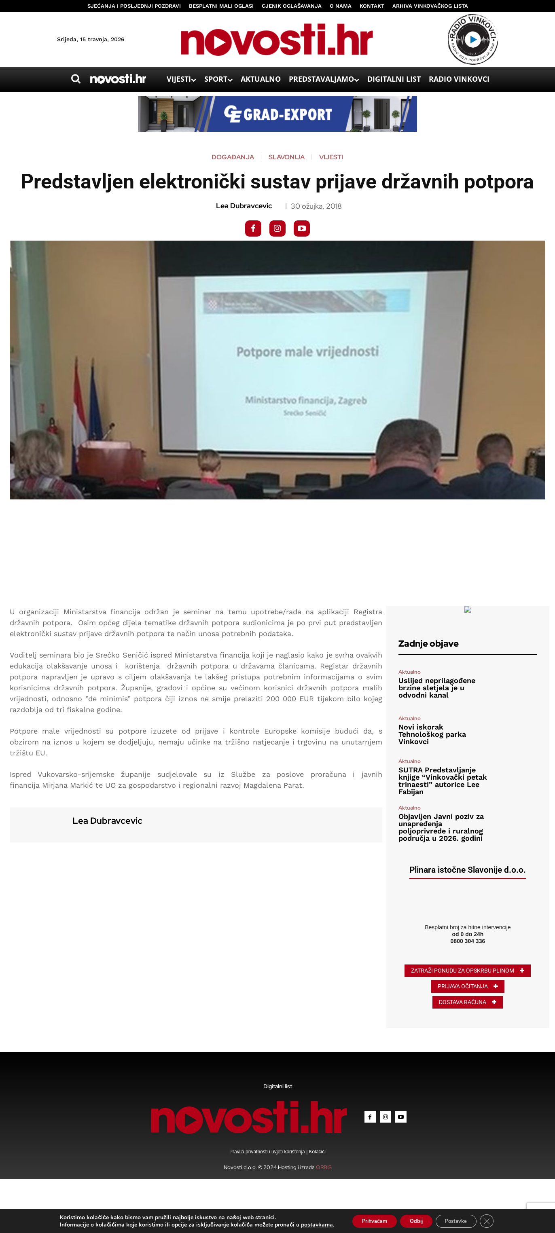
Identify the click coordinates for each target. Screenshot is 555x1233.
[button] (76, 79)
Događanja (233, 157)
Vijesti (331, 157)
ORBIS (324, 1167)
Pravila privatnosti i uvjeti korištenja (267, 1152)
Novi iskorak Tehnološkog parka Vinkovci (432, 734)
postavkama (306, 1224)
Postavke (463, 1220)
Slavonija (287, 157)
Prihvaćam (367, 1220)
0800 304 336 (468, 941)
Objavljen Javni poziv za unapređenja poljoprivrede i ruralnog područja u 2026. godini (441, 827)
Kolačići (316, 1152)
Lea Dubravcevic (244, 205)
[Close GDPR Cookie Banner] (497, 1220)
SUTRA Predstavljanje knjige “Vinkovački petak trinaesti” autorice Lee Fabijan (442, 781)
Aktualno (409, 672)
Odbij (416, 1220)
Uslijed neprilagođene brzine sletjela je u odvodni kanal (436, 687)
